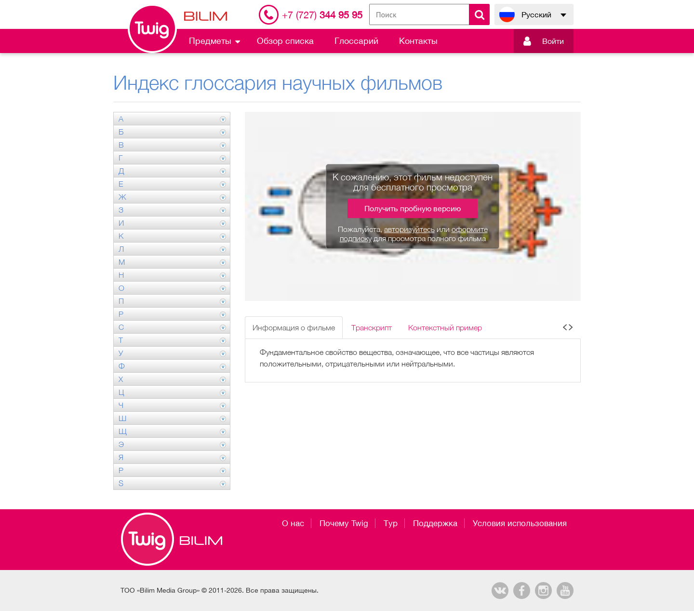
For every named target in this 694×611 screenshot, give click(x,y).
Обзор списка (285, 41)
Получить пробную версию (412, 208)
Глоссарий (356, 41)
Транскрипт (371, 327)
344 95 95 (322, 14)
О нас (293, 523)
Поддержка (435, 523)
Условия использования (520, 523)
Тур (391, 523)
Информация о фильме (294, 327)
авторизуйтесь (409, 229)
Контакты (418, 41)
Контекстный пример (445, 327)
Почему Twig (344, 523)
